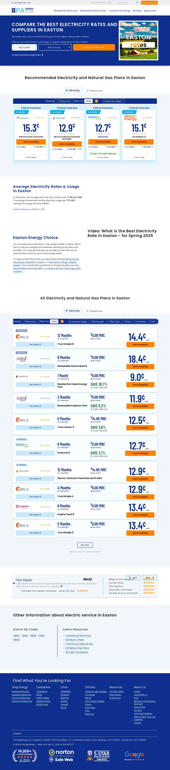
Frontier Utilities (42, 698)
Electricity (65, 101)
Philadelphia (66, 691)
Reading (64, 701)
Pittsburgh (65, 694)
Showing (50, 101)
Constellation (41, 691)
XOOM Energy (42, 704)
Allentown (65, 698)
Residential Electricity (66, 10)
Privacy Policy (139, 707)
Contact (137, 691)
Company (141, 321)
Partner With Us (140, 694)
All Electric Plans (75, 639)
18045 (24, 635)
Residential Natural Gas (93, 10)
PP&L (87, 711)
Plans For (78, 101)
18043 (41, 635)
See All (63, 707)
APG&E (39, 694)
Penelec (88, 704)
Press (136, 698)
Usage (112, 101)
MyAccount (150, 10)
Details (32, 157)
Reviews (137, 10)
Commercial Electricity (78, 635)
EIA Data (25, 209)
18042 (16, 635)
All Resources (115, 698)
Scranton (64, 704)
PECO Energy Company (94, 701)
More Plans (85, 545)
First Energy (90, 694)
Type (115, 321)
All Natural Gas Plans (77, 647)
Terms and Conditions (143, 713)
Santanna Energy (43, 701)
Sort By (153, 321)
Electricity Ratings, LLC (61, 740)
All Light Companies (77, 652)
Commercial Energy (119, 10)
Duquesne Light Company (96, 691)
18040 (33, 635)
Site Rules (138, 710)
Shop (94, 47)
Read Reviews (115, 694)
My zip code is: (98, 3)
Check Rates (149, 2)
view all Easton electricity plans (28, 268)
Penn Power (90, 707)
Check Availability (103, 142)
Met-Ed (88, 698)
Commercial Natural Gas (79, 643)
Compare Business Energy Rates (28, 54)
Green (128, 321)
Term (98, 321)
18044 (16, 639)
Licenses (137, 722)
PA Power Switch (116, 691)
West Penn (89, 714)
